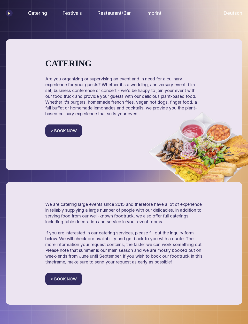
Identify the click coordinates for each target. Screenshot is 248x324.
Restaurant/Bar (114, 13)
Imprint (154, 13)
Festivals (72, 13)
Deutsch (233, 13)
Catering (37, 13)
